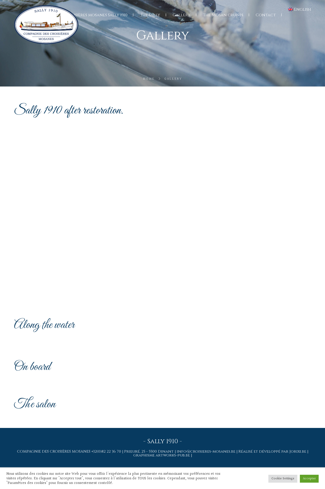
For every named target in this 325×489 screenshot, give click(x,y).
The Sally (150, 15)
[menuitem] (299, 9)
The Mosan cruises (223, 15)
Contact (266, 15)
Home (149, 78)
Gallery (181, 15)
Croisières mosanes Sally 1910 (96, 15)
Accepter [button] (309, 478)
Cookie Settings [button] (282, 478)
